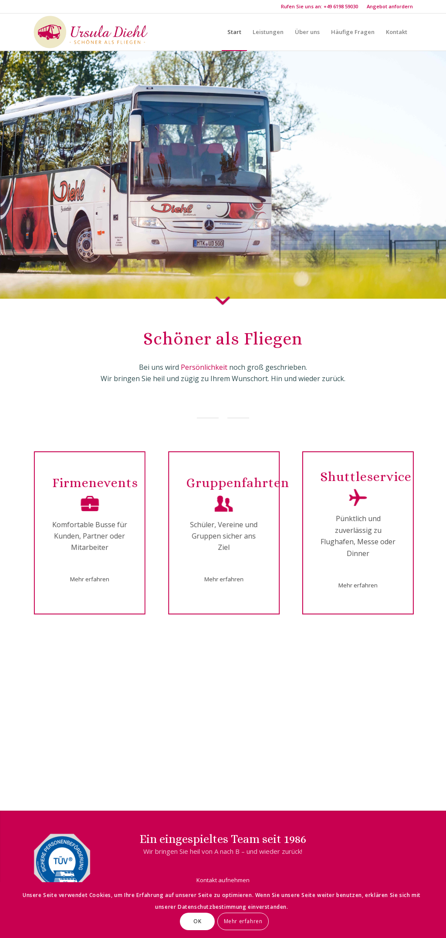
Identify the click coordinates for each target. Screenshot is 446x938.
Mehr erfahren (243, 921)
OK (197, 921)
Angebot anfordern (390, 6)
